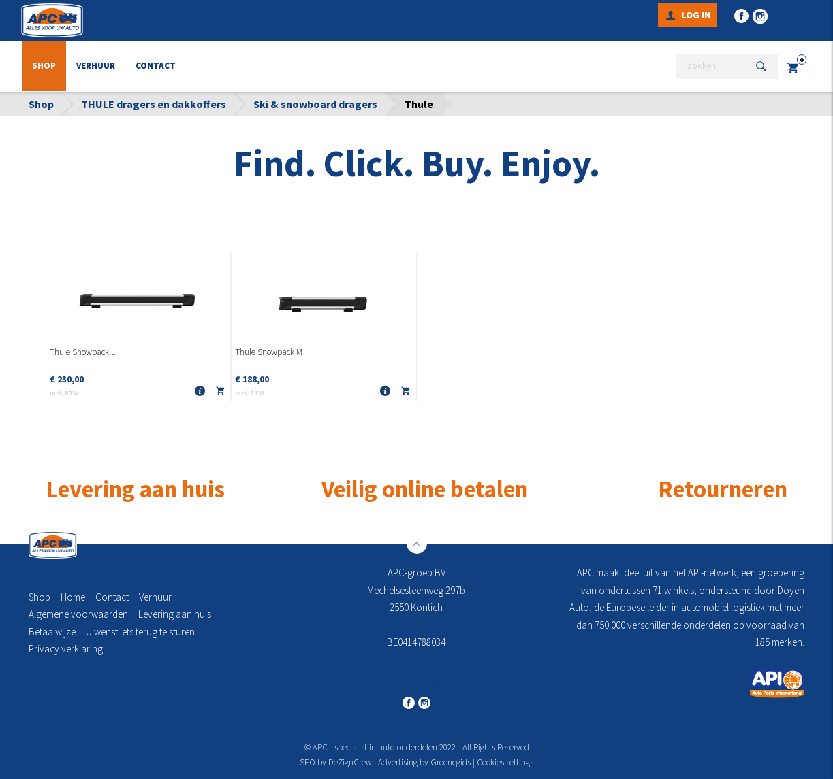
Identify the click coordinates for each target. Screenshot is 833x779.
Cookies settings (505, 762)
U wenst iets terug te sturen (140, 631)
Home (73, 597)
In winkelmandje (220, 393)
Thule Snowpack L (82, 352)
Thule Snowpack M (268, 352)
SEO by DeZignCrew (336, 762)
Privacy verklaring (66, 648)
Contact (156, 66)
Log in (695, 15)
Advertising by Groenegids (424, 762)
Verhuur (95, 66)
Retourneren (722, 488)
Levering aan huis (174, 614)
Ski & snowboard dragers (315, 104)
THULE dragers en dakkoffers (153, 104)
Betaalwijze (52, 631)
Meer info (199, 391)
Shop (44, 66)
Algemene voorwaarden (78, 614)
